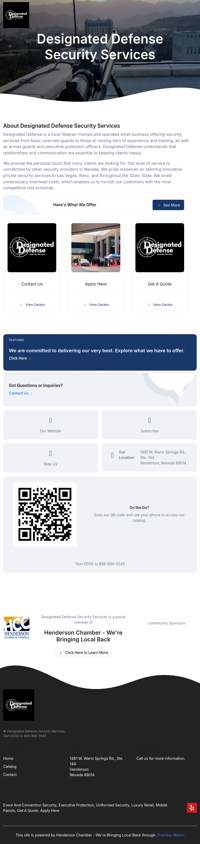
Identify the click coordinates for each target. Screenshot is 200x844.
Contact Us (32, 284)
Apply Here (96, 284)
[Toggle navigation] (192, 15)
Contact (10, 774)
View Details (32, 304)
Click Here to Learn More (83, 652)
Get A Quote (160, 284)
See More (168, 205)
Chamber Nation (171, 835)
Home (8, 758)
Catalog (9, 766)
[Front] (17, 15)
